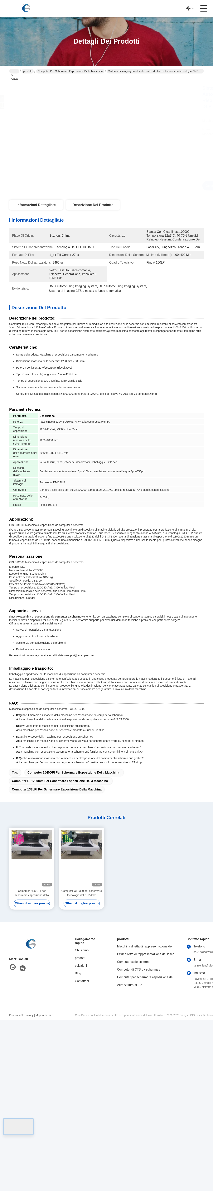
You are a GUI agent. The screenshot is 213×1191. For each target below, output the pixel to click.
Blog (78, 973)
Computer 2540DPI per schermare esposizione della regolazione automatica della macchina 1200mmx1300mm (32, 893)
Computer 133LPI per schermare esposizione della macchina (57, 789)
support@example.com (80, 655)
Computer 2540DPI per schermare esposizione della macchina (73, 772)
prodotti (27, 71)
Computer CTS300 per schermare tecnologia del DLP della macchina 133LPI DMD (81, 893)
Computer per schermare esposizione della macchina (70, 71)
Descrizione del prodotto (93, 205)
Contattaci (82, 981)
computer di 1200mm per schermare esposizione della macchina (60, 781)
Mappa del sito (44, 1015)
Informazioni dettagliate (36, 205)
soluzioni (81, 965)
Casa (14, 71)
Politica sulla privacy (21, 1015)
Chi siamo (82, 950)
